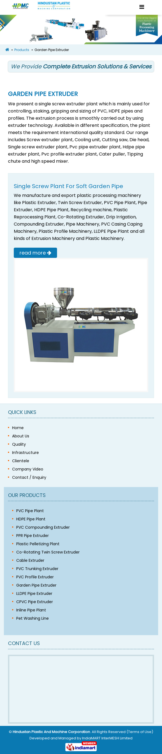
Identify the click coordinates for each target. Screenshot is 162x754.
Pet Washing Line (32, 618)
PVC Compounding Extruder (43, 527)
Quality (19, 444)
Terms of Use (140, 731)
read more (35, 252)
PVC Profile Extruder (35, 577)
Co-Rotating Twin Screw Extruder (48, 552)
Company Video (27, 469)
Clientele (20, 461)
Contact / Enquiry (29, 477)
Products (21, 49)
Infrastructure (25, 452)
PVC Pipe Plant (30, 511)
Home (18, 428)
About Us (20, 436)
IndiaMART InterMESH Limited (107, 738)
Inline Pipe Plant (31, 610)
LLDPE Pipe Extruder (34, 593)
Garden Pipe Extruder (36, 585)
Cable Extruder (30, 560)
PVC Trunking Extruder (37, 568)
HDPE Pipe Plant (30, 519)
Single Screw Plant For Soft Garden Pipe (68, 186)
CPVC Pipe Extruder (34, 602)
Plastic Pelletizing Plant (38, 544)
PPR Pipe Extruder (32, 535)
